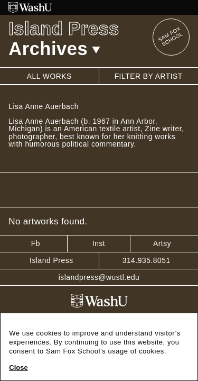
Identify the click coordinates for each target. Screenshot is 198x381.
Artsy (162, 243)
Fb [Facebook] (35, 243)
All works (49, 76)
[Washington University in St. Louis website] (99, 7)
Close (18, 367)
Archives (54, 49)
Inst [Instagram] (98, 243)
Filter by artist (149, 76)
